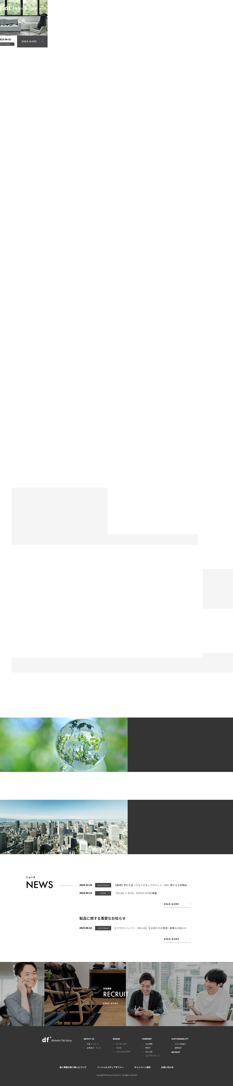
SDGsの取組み (180, 1044)
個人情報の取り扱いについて (72, 1067)
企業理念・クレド (94, 1047)
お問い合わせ (167, 1067)
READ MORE (214, 226)
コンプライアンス (152, 1055)
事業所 (148, 1047)
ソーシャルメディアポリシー (110, 1067)
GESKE (119, 1047)
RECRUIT (212, 7)
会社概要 (148, 1044)
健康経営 (178, 1047)
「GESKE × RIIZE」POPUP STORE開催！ (136, 893)
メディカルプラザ (123, 1051)
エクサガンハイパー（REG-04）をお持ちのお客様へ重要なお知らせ (150, 928)
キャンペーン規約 (142, 1067)
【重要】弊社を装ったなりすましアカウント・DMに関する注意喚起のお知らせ (156, 885)
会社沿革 (148, 1051)
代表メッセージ (93, 1044)
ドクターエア (121, 1044)
